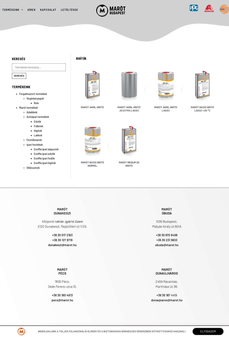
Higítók (38, 130)
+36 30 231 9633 (166, 240)
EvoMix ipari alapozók (46, 149)
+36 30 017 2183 (62, 235)
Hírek (31, 9)
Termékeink (12, 10)
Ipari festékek (35, 144)
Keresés (19, 75)
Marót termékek (28, 107)
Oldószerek (33, 167)
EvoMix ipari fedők (44, 158)
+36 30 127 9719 (62, 240)
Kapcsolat (48, 9)
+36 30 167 (163, 295)
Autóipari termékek (38, 116)
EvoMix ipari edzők (44, 153)
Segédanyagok (35, 98)
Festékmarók (34, 139)
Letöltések (69, 9)
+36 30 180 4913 (62, 295)
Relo (36, 103)
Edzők (37, 121)
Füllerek (38, 126)
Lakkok (38, 135)
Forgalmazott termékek (33, 93)
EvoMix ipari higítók (45, 163)
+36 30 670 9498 (167, 235)
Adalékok (32, 112)
